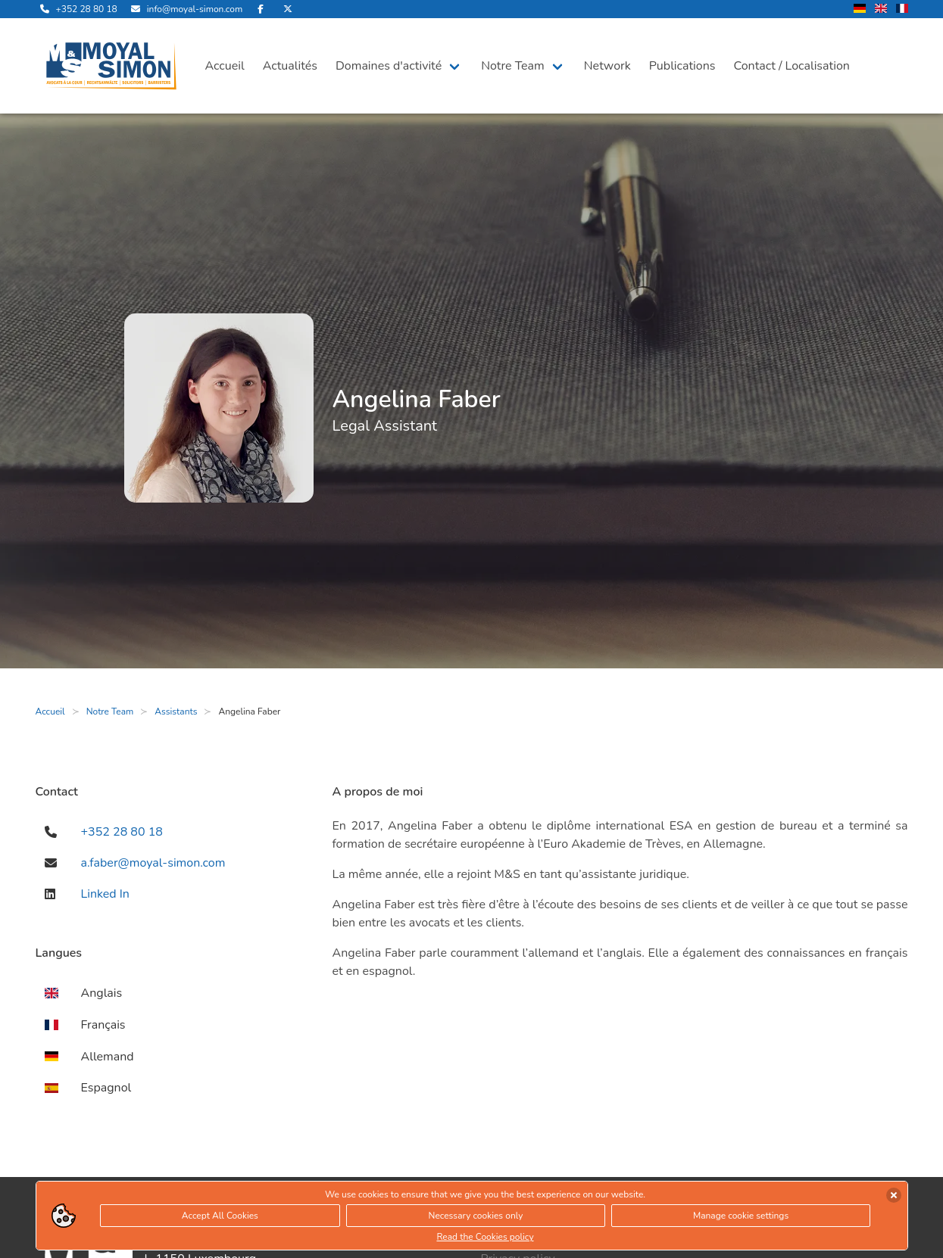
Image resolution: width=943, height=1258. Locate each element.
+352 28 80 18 (122, 832)
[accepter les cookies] (893, 1195)
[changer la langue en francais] (902, 9)
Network (607, 66)
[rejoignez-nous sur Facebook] (260, 9)
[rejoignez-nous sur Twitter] (288, 9)
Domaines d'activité (389, 66)
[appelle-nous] (76, 9)
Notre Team (513, 66)
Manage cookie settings (740, 1216)
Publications (682, 66)
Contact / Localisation (792, 66)
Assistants (176, 711)
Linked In (105, 894)
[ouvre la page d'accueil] (111, 66)
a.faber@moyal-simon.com (153, 863)
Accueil (225, 66)
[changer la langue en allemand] (860, 9)
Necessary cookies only (476, 1216)
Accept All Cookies (220, 1216)
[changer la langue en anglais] (881, 9)
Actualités (290, 66)
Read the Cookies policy (484, 1237)
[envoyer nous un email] (184, 9)
